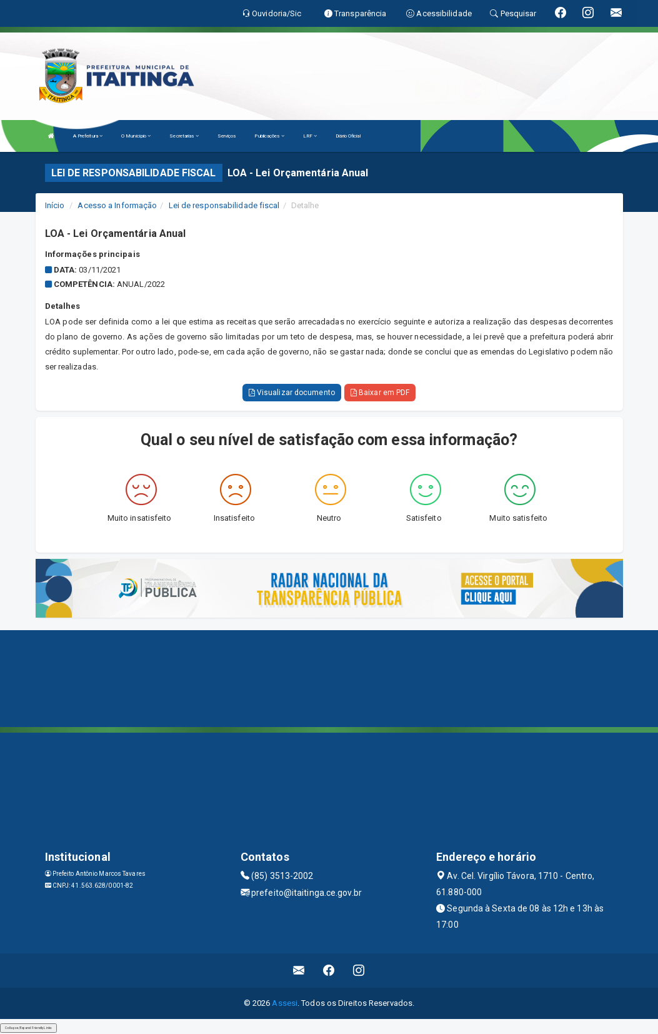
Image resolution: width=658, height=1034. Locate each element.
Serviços (226, 136)
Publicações (269, 136)
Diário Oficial (348, 136)
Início (55, 205)
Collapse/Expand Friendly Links (28, 1028)
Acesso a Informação (117, 205)
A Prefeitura (87, 136)
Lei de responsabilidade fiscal (224, 205)
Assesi (284, 1003)
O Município (136, 136)
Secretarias (183, 136)
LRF (310, 136)
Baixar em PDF (380, 392)
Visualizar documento (292, 392)
